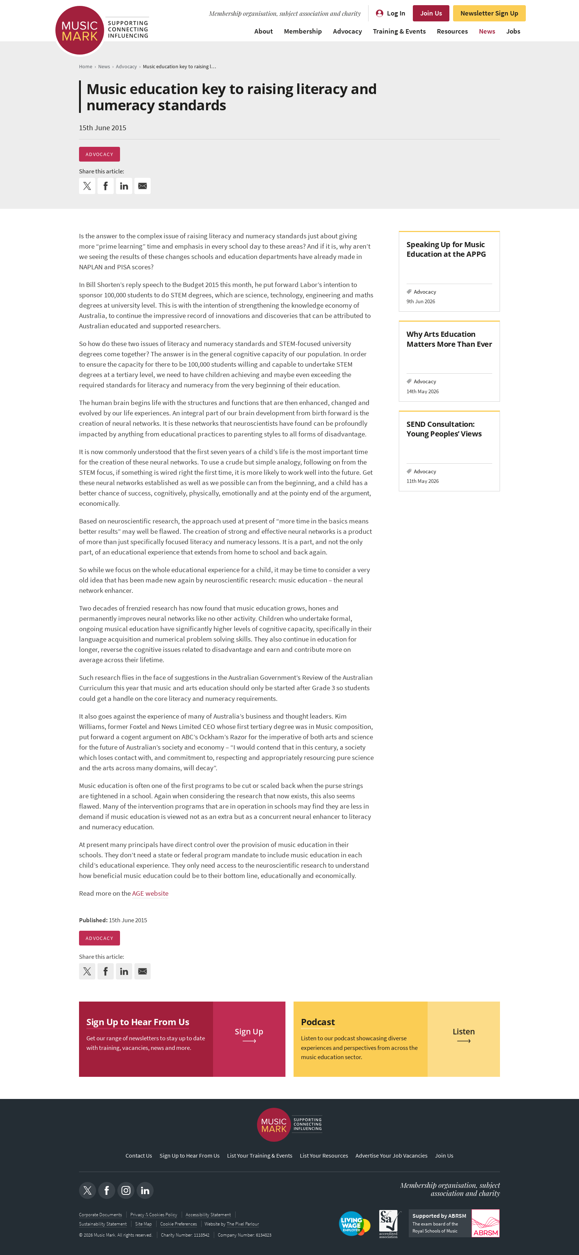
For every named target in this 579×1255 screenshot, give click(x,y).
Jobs (513, 31)
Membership (303, 31)
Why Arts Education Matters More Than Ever (449, 339)
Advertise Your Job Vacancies (392, 1156)
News (487, 31)
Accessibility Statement (208, 1214)
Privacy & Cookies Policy (153, 1214)
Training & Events (399, 31)
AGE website (150, 893)
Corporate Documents (100, 1214)
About (263, 31)
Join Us (431, 13)
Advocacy (347, 31)
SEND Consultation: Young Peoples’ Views (444, 429)
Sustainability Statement (103, 1223)
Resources (452, 31)
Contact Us (139, 1156)
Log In (396, 13)
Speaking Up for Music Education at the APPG (446, 249)
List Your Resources (324, 1156)
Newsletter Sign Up (489, 13)
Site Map (143, 1223)
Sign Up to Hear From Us (190, 1156)
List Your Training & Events (259, 1156)
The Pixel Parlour (243, 1223)
